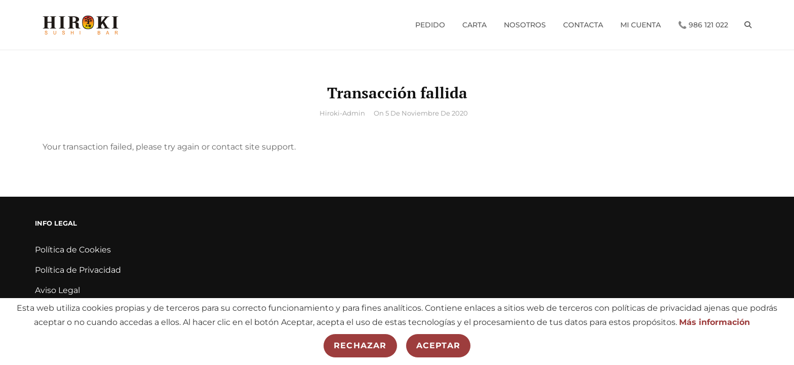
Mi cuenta (640, 24)
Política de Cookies (73, 249)
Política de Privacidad (78, 270)
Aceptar (438, 345)
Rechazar (360, 345)
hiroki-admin (342, 113)
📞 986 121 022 (703, 24)
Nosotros (525, 24)
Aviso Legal (57, 290)
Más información (714, 322)
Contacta (583, 24)
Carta (474, 24)
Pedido (430, 24)
